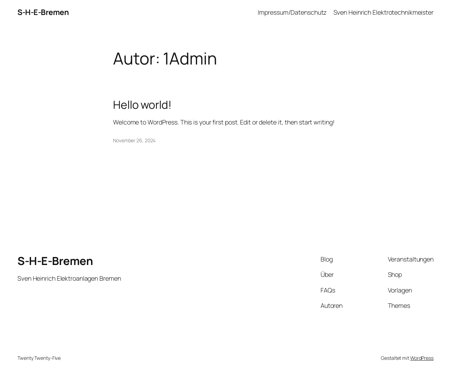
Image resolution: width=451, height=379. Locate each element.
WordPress (422, 358)
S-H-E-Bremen (43, 12)
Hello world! (142, 105)
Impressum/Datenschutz (292, 12)
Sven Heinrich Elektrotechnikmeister (383, 12)
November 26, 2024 (134, 140)
